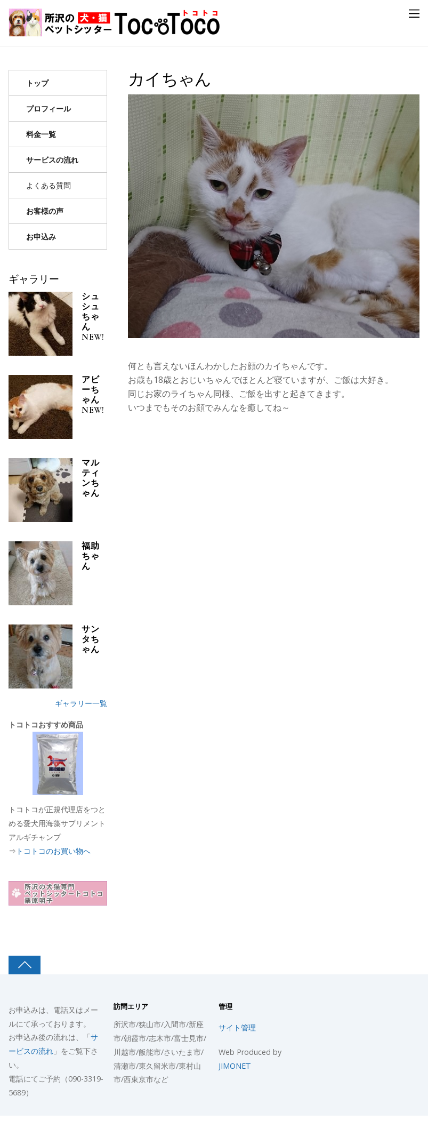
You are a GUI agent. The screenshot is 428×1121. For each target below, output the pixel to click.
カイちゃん (170, 79)
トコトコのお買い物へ (53, 851)
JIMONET (235, 1066)
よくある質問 (48, 185)
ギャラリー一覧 (81, 703)
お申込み (41, 236)
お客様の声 (44, 211)
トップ (37, 83)
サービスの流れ (52, 160)
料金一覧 (41, 134)
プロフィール (48, 108)
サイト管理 (237, 1027)
